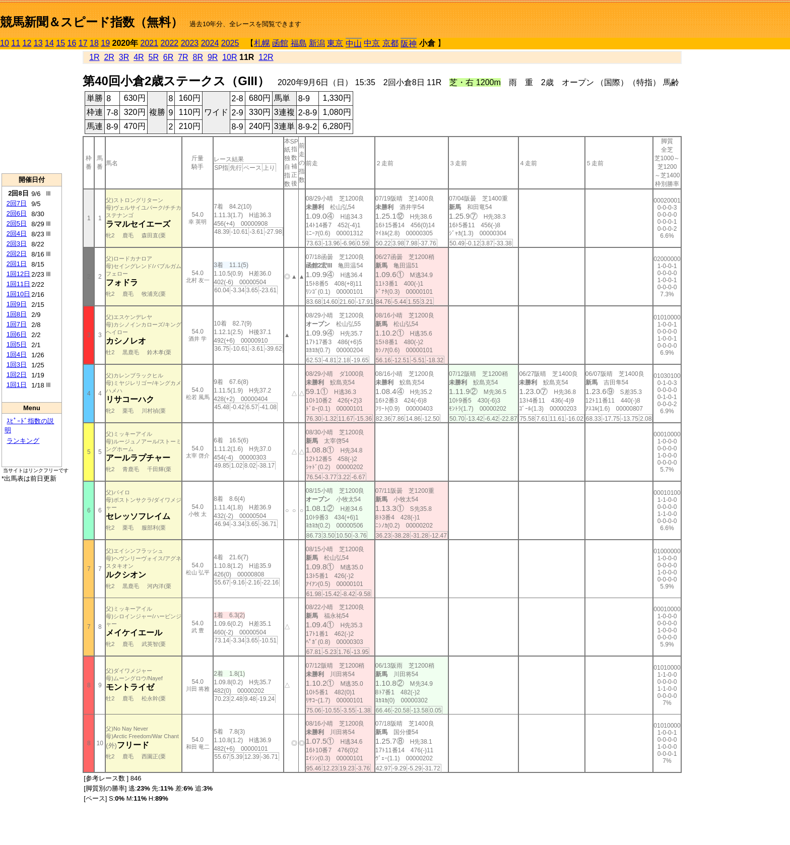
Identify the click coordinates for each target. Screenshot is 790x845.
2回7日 (17, 203)
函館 (280, 43)
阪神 (409, 43)
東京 (335, 43)
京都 (390, 43)
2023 (190, 43)
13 (38, 43)
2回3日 (17, 243)
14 (49, 43)
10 (4, 43)
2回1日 (17, 264)
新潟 (317, 43)
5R (154, 57)
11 (15, 43)
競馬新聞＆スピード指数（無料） (91, 22)
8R (198, 57)
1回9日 (17, 304)
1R (94, 57)
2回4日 (17, 233)
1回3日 (17, 364)
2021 (150, 43)
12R (265, 57)
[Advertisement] (32, 111)
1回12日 (19, 274)
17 (83, 43)
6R (168, 57)
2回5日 (17, 223)
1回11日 (19, 284)
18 (94, 43)
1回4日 (17, 354)
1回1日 (17, 384)
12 (27, 43)
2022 (170, 43)
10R (229, 57)
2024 (210, 43)
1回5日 (17, 344)
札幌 (262, 43)
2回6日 (17, 213)
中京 (372, 43)
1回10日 (19, 294)
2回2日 (17, 253)
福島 (299, 43)
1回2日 (17, 374)
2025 (230, 43)
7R (183, 57)
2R (109, 57)
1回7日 (17, 324)
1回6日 (17, 334)
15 (60, 43)
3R (124, 57)
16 (72, 43)
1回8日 (17, 314)
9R (213, 57)
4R (139, 57)
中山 (354, 43)
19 (105, 43)
